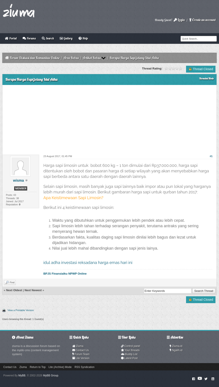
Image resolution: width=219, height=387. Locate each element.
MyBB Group (50, 375)
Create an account (202, 20)
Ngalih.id (176, 350)
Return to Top (38, 367)
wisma (18, 180)
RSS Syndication (84, 367)
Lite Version (81, 358)
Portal (11, 38)
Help (83, 38)
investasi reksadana (79, 262)
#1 (211, 156)
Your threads (130, 350)
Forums (29, 38)
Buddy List (129, 354)
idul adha (51, 262)
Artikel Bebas (92, 58)
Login (179, 20)
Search (48, 38)
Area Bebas (71, 58)
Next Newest (33, 290)
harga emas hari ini (115, 262)
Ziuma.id (176, 346)
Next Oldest (14, 290)
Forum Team (81, 354)
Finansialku (59, 273)
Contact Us (80, 350)
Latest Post (129, 358)
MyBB (21, 375)
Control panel (130, 346)
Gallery (66, 38)
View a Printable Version (21, 310)
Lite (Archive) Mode (60, 367)
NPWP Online (77, 273)
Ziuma (77, 346)
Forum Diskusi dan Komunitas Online (35, 58)
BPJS (47, 273)
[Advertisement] (109, 118)
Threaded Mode (206, 78)
